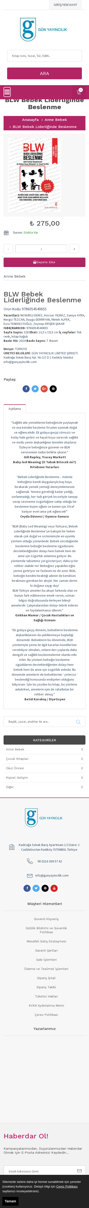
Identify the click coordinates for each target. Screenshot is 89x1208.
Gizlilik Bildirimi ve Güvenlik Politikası (46, 930)
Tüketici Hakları (46, 996)
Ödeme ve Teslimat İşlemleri (46, 969)
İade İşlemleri (46, 959)
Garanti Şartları (46, 950)
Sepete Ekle (44, 262)
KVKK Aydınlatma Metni (46, 1005)
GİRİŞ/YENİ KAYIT (65, 5)
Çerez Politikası (46, 1015)
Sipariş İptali (46, 978)
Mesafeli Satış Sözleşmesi (46, 941)
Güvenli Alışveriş (46, 919)
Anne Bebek (56, 119)
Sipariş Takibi (46, 987)
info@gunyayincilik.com (52, 875)
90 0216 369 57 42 (49, 861)
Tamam (10, 1201)
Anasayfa (30, 119)
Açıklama (15, 409)
